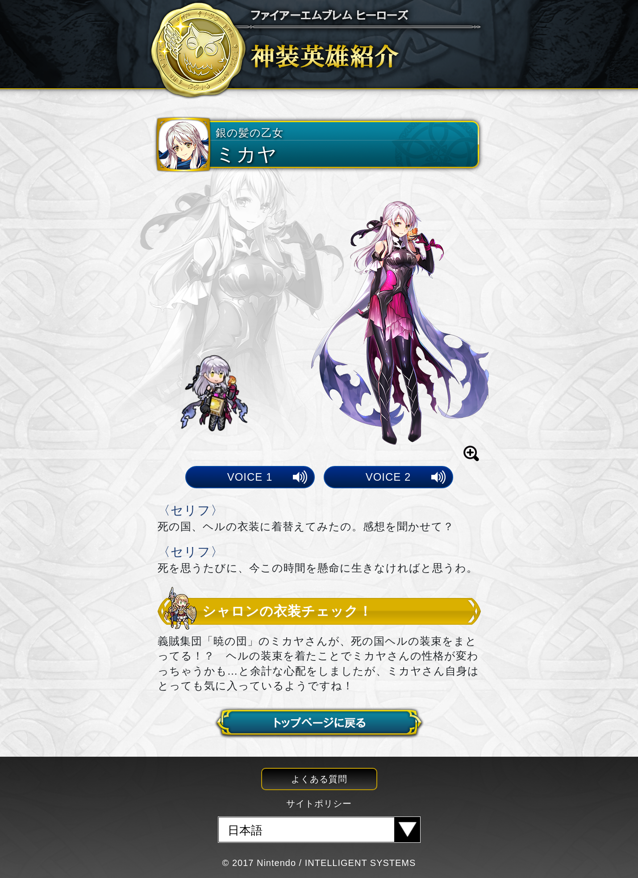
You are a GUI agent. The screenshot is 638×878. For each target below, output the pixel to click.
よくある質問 (319, 779)
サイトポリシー (319, 803)
